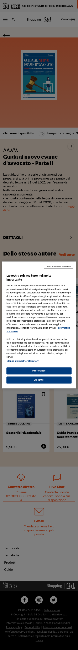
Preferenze (39, 370)
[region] (39, 325)
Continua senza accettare (58, 266)
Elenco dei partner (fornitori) (22, 361)
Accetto (39, 380)
